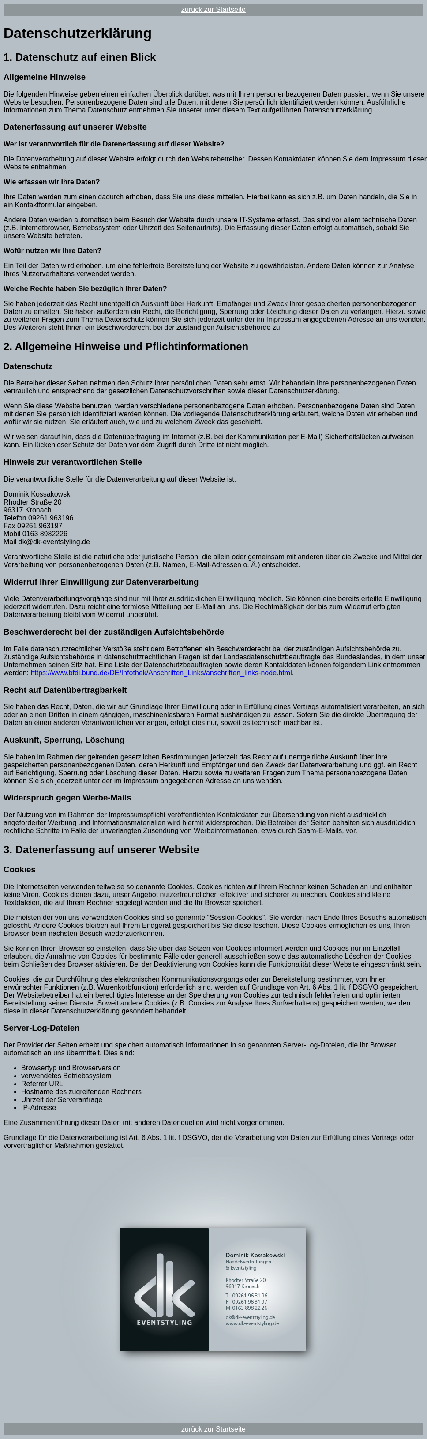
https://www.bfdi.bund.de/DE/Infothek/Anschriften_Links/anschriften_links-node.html (161, 673)
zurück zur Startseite (213, 9)
